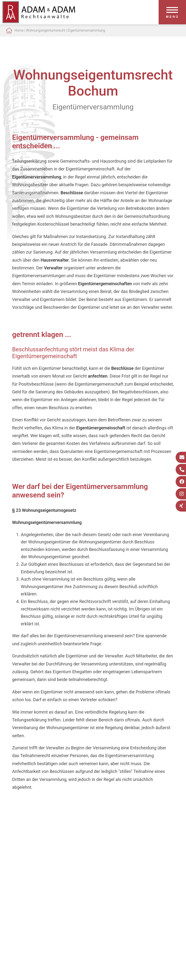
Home (19, 30)
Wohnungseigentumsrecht (45, 30)
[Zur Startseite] (38, 21)
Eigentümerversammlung (86, 30)
